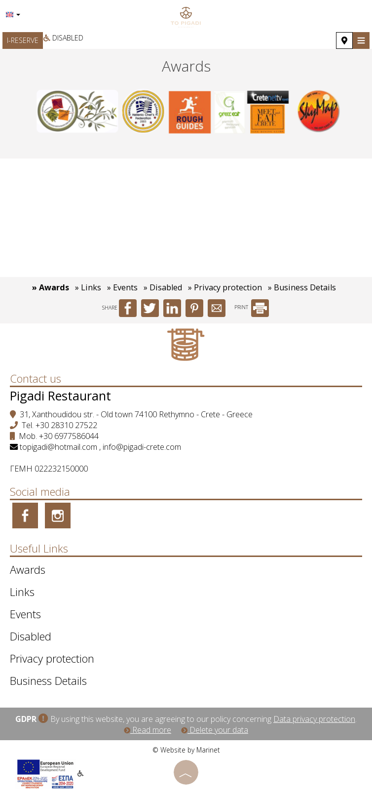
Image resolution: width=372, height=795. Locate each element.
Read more (147, 729)
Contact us (35, 378)
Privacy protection (52, 658)
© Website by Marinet (186, 750)
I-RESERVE (22, 40)
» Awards (50, 287)
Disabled (63, 37)
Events (25, 613)
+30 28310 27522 (66, 425)
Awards (27, 569)
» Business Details (302, 287)
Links (22, 591)
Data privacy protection (314, 719)
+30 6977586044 (69, 436)
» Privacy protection (225, 287)
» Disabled (163, 287)
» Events (122, 287)
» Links (88, 287)
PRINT (251, 307)
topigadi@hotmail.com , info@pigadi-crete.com (100, 446)
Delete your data (214, 729)
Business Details (48, 680)
